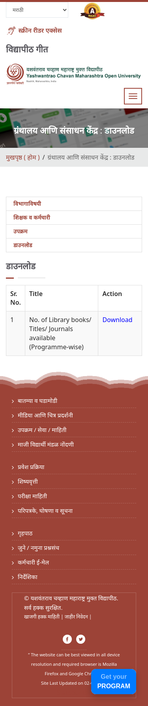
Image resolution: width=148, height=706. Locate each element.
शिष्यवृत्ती (28, 481)
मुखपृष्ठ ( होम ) (22, 157)
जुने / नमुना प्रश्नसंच (38, 547)
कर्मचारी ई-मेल (33, 562)
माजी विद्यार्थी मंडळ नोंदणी (46, 444)
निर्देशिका (27, 577)
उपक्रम (20, 231)
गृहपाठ (25, 533)
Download (117, 319)
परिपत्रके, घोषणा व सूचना (45, 510)
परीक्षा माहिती (32, 496)
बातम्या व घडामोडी (37, 400)
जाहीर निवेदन (77, 616)
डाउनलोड (22, 245)
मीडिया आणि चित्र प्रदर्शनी (45, 415)
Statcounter (74, 692)
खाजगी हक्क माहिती (42, 616)
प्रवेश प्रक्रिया (31, 467)
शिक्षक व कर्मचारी (31, 217)
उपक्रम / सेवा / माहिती (42, 430)
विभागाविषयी (27, 203)
